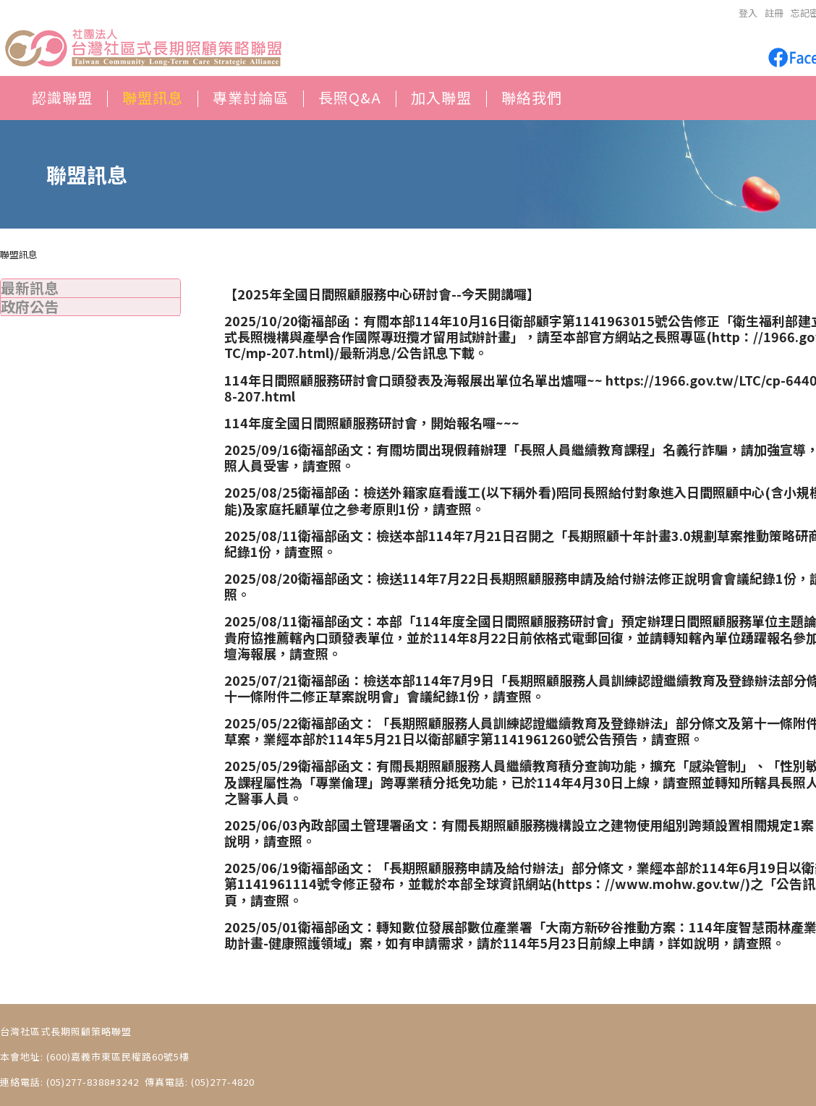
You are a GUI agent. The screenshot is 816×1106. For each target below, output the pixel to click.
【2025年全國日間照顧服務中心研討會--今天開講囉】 (382, 293)
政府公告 (30, 306)
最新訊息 (30, 287)
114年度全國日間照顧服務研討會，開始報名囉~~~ (371, 422)
